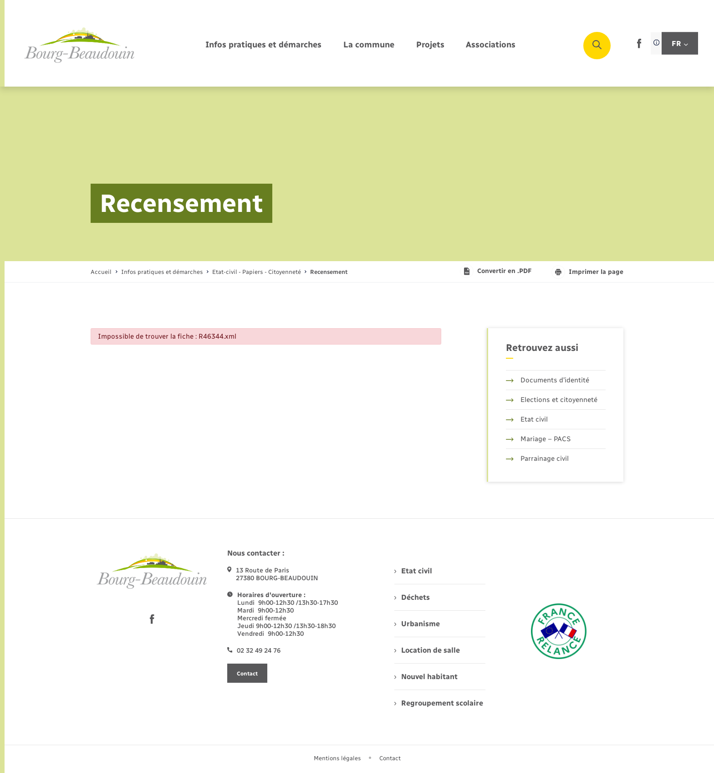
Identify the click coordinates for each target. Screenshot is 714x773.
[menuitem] (263, 45)
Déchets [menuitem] (412, 597)
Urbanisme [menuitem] (417, 623)
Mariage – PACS (538, 439)
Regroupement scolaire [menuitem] (438, 703)
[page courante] (328, 271)
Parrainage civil (537, 458)
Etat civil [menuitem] (413, 571)
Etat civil (527, 419)
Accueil (101, 271)
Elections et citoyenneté (551, 400)
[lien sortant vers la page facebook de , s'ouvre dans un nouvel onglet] (639, 46)
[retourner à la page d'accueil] (79, 45)
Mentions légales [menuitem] (337, 758)
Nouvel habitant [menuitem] (426, 676)
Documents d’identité (547, 380)
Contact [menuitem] (390, 758)
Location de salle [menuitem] (427, 650)
